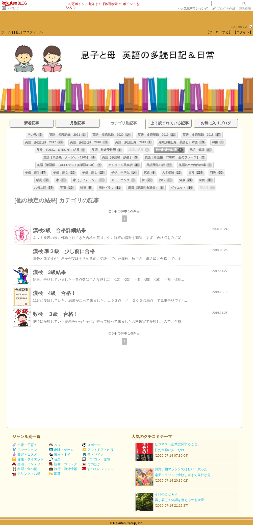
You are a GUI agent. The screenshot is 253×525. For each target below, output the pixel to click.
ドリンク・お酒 (26, 474)
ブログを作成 (226, 8)
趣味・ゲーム (61, 450)
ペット (56, 445)
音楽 (55, 459)
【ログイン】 (243, 32)
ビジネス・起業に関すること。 (178, 444)
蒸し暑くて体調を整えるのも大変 (179, 500)
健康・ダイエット (28, 459)
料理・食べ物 (24, 469)
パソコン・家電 (96, 459)
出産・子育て (24, 445)
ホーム (6, 32)
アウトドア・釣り (98, 450)
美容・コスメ (24, 454)
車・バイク (93, 454)
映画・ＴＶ (59, 454)
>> (192, 8)
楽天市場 (245, 8)
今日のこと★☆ (166, 494)
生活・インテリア (28, 464)
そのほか (13, 8)
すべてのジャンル (98, 469)
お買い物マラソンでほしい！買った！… (184, 469)
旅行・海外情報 (63, 469)
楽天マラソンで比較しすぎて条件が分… (184, 475)
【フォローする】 (219, 32)
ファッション (24, 450)
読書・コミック (63, 464)
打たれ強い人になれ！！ (173, 450)
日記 (17, 32)
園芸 (55, 474)
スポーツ (91, 445)
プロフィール (33, 32)
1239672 (239, 27)
